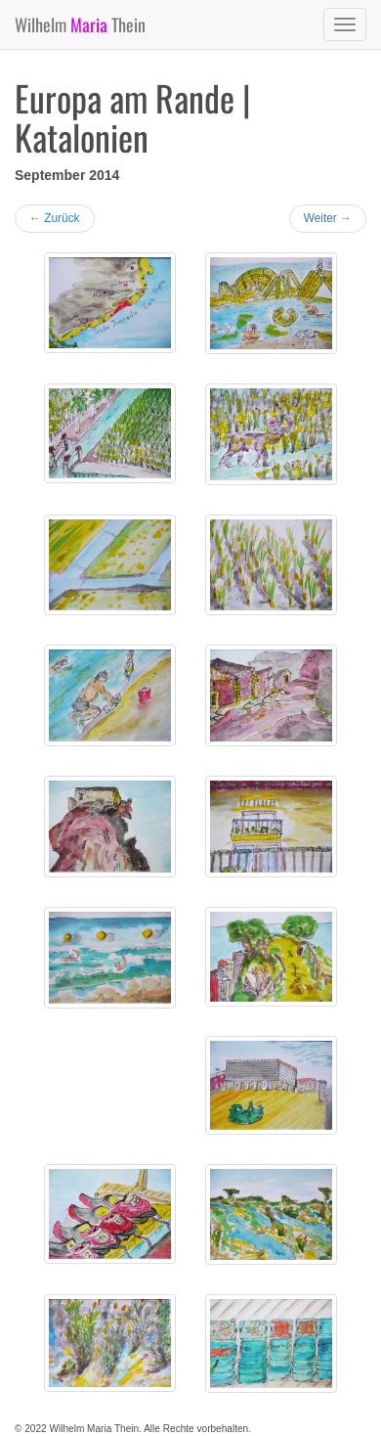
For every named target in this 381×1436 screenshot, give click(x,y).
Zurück (54, 218)
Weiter (328, 218)
